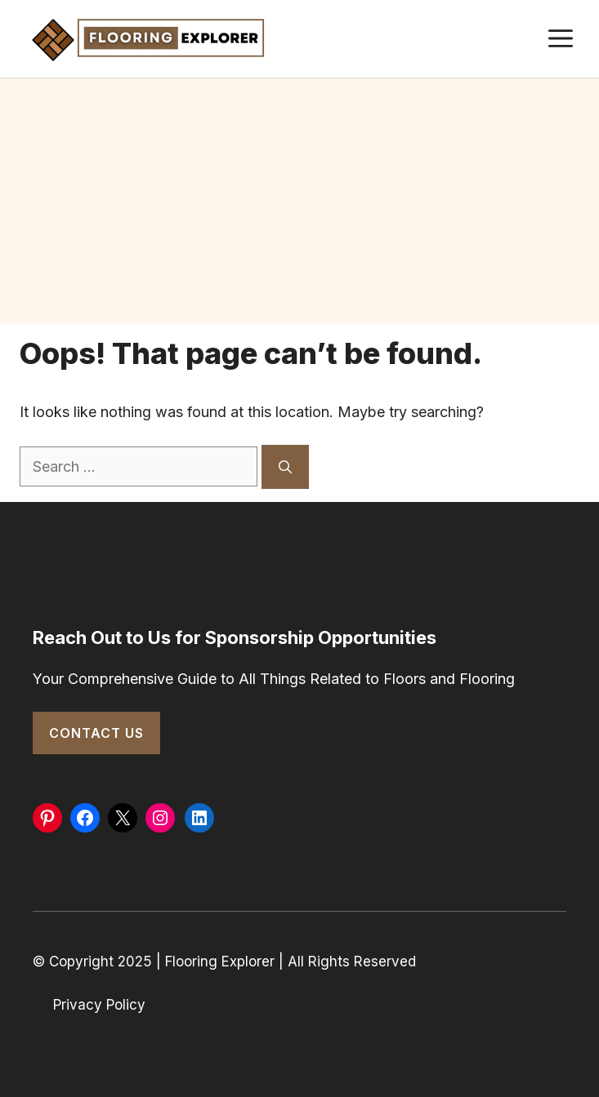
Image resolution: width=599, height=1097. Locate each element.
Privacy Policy (99, 1005)
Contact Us (96, 733)
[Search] (285, 467)
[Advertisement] (299, 201)
